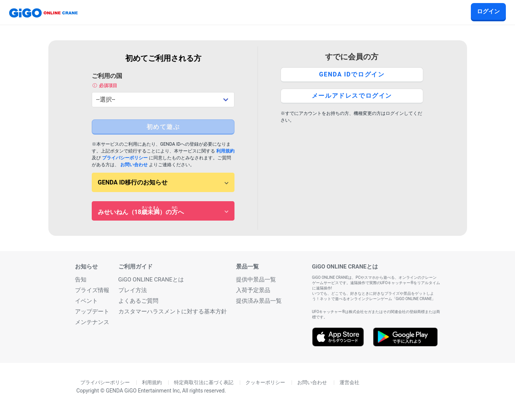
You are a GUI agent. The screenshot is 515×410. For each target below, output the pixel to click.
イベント (86, 300)
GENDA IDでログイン (351, 74)
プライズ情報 (92, 290)
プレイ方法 (132, 290)
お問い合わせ (134, 164)
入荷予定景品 (253, 290)
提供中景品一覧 (256, 279)
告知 (80, 279)
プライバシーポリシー (125, 158)
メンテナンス (92, 322)
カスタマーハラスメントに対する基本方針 (172, 311)
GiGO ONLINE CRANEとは (151, 279)
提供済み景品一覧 (259, 300)
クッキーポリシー (265, 382)
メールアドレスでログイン (352, 95)
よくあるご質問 (138, 300)
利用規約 (225, 151)
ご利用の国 (163, 80)
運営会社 (349, 382)
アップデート (92, 311)
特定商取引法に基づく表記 (203, 382)
